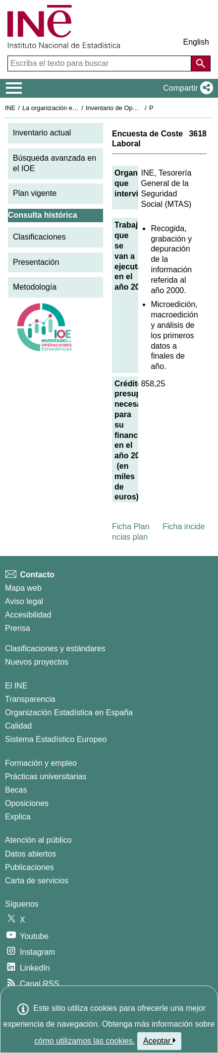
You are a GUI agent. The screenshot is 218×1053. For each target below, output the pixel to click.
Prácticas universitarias (46, 776)
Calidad (18, 726)
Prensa (17, 628)
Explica (18, 816)
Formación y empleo (41, 763)
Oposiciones (27, 803)
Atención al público (38, 840)
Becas (16, 790)
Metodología (34, 287)
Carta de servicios (36, 880)
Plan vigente (34, 193)
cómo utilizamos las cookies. (84, 1041)
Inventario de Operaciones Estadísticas (141, 108)
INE (10, 108)
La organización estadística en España (76, 108)
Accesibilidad (28, 615)
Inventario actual (42, 132)
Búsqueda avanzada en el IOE (54, 163)
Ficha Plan (131, 526)
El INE (16, 685)
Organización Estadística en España (69, 712)
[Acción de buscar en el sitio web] (201, 63)
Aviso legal (24, 601)
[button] (186, 88)
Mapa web (23, 588)
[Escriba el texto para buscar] (100, 63)
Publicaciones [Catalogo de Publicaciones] (29, 867)
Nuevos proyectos (36, 662)
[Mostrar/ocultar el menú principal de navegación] (14, 88)
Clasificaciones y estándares (55, 648)
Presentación (36, 262)
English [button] (196, 42)
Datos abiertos (30, 854)
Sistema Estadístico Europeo (56, 739)
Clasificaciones (39, 237)
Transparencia (30, 699)
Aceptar (159, 1040)
